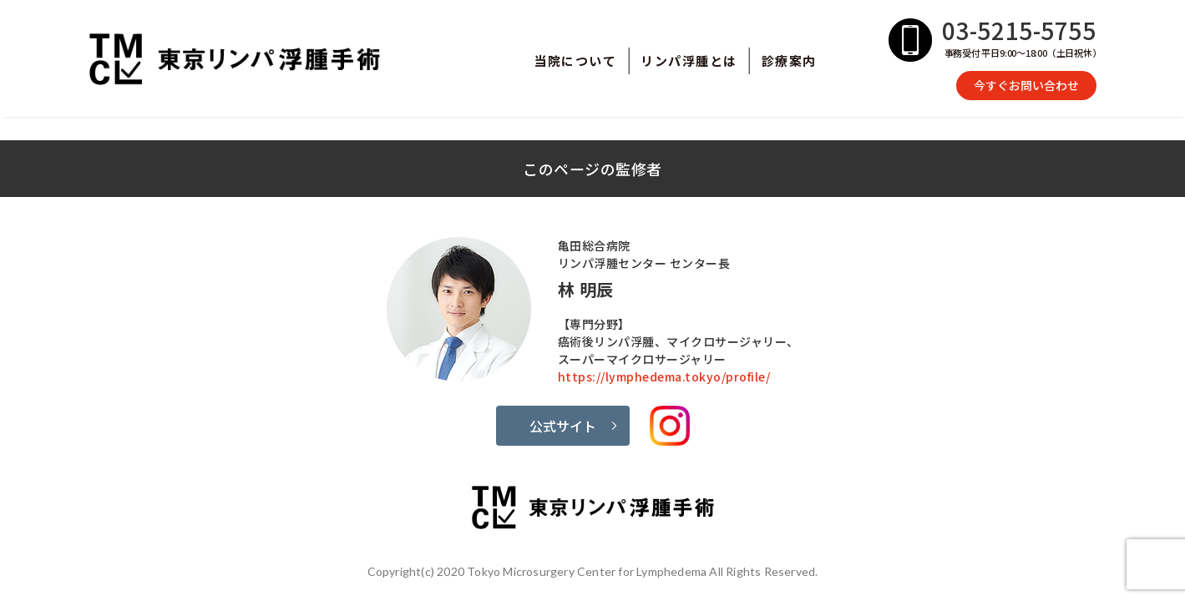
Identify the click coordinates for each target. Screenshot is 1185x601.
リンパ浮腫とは (689, 60)
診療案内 (789, 60)
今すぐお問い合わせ (1026, 85)
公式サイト (562, 426)
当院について (575, 60)
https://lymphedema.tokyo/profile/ (664, 376)
